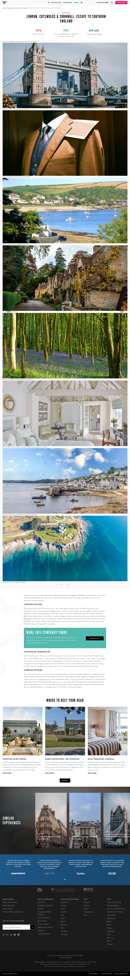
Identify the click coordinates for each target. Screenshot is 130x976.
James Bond (111, 915)
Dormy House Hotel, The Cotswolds (62, 759)
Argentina (64, 902)
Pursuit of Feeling (114, 902)
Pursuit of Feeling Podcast (13, 912)
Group (86, 908)
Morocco (64, 924)
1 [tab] (64, 879)
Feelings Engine (113, 905)
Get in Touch (7, 908)
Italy (62, 915)
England (25, 8)
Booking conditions (45, 905)
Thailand (64, 931)
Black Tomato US (121, 974)
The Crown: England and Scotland (84, 837)
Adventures (111, 918)
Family (86, 905)
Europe (17, 8)
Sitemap (41, 930)
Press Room (42, 921)
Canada (63, 905)
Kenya (63, 921)
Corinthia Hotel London (15, 759)
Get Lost (110, 937)
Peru (62, 928)
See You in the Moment (116, 908)
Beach (109, 921)
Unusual (110, 944)
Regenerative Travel (45, 927)
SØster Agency (106, 974)
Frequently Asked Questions (44, 913)
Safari (109, 941)
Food (109, 934)
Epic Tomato (93, 974)
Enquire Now (121, 2)
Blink (109, 924)
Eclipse (109, 928)
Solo (85, 915)
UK (21, 8)
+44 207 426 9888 (102, 3)
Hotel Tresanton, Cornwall (101, 759)
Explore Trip (44, 844)
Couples (87, 902)
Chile (63, 908)
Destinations (56, 3)
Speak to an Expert (10, 902)
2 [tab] (66, 879)
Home (4, 8)
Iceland (63, 912)
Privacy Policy (43, 924)
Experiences (67, 3)
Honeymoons (89, 912)
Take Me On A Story (115, 912)
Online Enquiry (43, 917)
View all (65, 780)
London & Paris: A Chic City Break (49, 837)
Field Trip (110, 931)
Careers (41, 908)
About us (41, 902)
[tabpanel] (21, 742)
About (76, 3)
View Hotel (7, 773)
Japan (63, 918)
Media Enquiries (9, 905)
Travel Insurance (44, 933)
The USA (64, 934)
